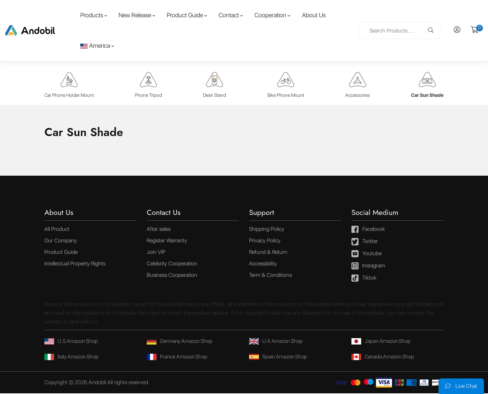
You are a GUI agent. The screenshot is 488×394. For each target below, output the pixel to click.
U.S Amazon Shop (72, 341)
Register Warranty (167, 241)
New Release (135, 15)
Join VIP (156, 252)
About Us (314, 15)
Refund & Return (268, 252)
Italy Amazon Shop (72, 357)
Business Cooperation (172, 275)
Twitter (364, 242)
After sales (158, 229)
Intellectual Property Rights (74, 264)
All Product (56, 229)
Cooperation (270, 15)
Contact (229, 15)
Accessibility (263, 264)
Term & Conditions (270, 275)
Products (91, 15)
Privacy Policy (265, 241)
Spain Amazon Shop (279, 357)
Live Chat (461, 386)
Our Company (60, 241)
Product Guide (185, 15)
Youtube (366, 254)
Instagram (368, 266)
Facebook (368, 230)
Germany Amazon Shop (181, 341)
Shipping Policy (266, 229)
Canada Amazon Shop (384, 357)
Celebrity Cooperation (172, 264)
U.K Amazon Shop (277, 341)
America (95, 45)
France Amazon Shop (178, 357)
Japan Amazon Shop (382, 341)
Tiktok (364, 279)
